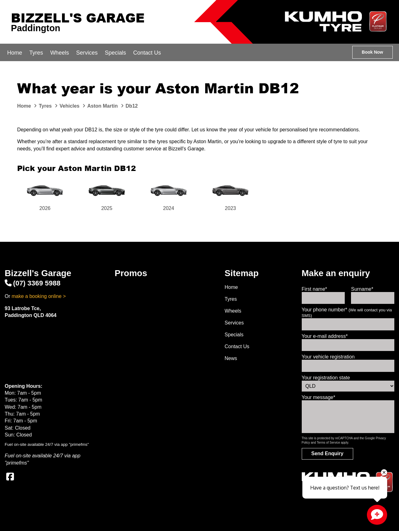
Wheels (59, 53)
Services (87, 53)
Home (14, 53)
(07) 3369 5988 (32, 283)
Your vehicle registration (328, 356)
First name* (314, 289)
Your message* (318, 397)
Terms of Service (328, 442)
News (231, 358)
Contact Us (147, 53)
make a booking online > (39, 296)
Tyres (36, 53)
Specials (115, 53)
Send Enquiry (327, 453)
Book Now (372, 52)
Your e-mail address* (325, 336)
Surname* (362, 289)
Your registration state (326, 377)
